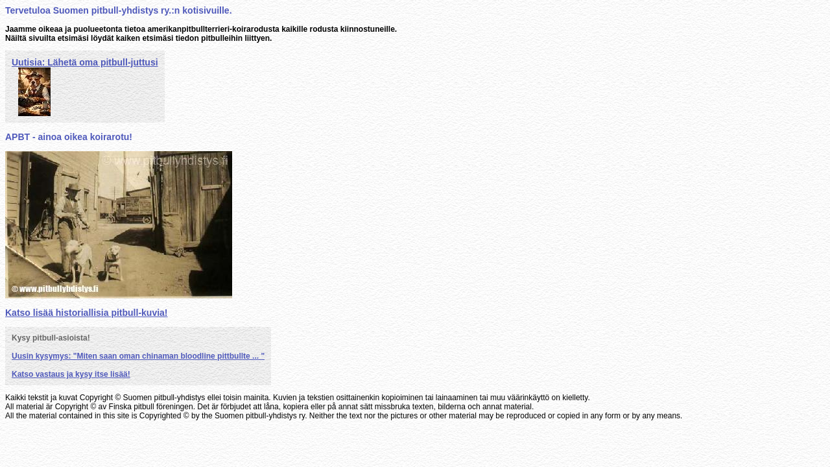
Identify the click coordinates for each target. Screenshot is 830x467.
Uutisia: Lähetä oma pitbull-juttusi (85, 62)
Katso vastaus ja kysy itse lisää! (71, 374)
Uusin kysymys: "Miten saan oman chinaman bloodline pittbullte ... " (138, 356)
